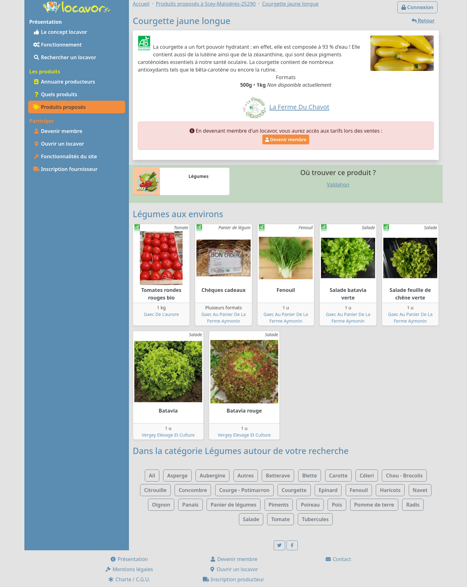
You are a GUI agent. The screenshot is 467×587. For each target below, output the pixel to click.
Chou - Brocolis (404, 475)
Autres (246, 475)
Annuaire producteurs (64, 81)
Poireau (310, 504)
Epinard (328, 490)
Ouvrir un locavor (58, 143)
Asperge (177, 475)
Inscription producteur (233, 579)
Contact (338, 559)
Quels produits (55, 94)
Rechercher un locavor (64, 57)
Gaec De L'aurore (161, 314)
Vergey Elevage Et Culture (168, 435)
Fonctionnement (57, 44)
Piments (279, 504)
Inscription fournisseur (65, 169)
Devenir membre (57, 131)
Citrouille (155, 490)
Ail (152, 475)
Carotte (338, 475)
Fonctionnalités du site (65, 156)
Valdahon (338, 184)
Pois (337, 504)
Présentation (129, 559)
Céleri (367, 475)
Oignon (161, 504)
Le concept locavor (60, 31)
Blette (309, 475)
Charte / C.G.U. (129, 579)
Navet (420, 490)
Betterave (278, 475)
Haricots (390, 490)
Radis (412, 504)
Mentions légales (129, 569)
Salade (251, 519)
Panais (190, 504)
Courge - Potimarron (244, 490)
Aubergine (212, 475)
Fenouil (359, 490)
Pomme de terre (374, 504)
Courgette (294, 490)
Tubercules (315, 519)
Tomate (280, 519)
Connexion (417, 7)
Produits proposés (59, 107)
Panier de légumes (234, 504)
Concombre (193, 490)
